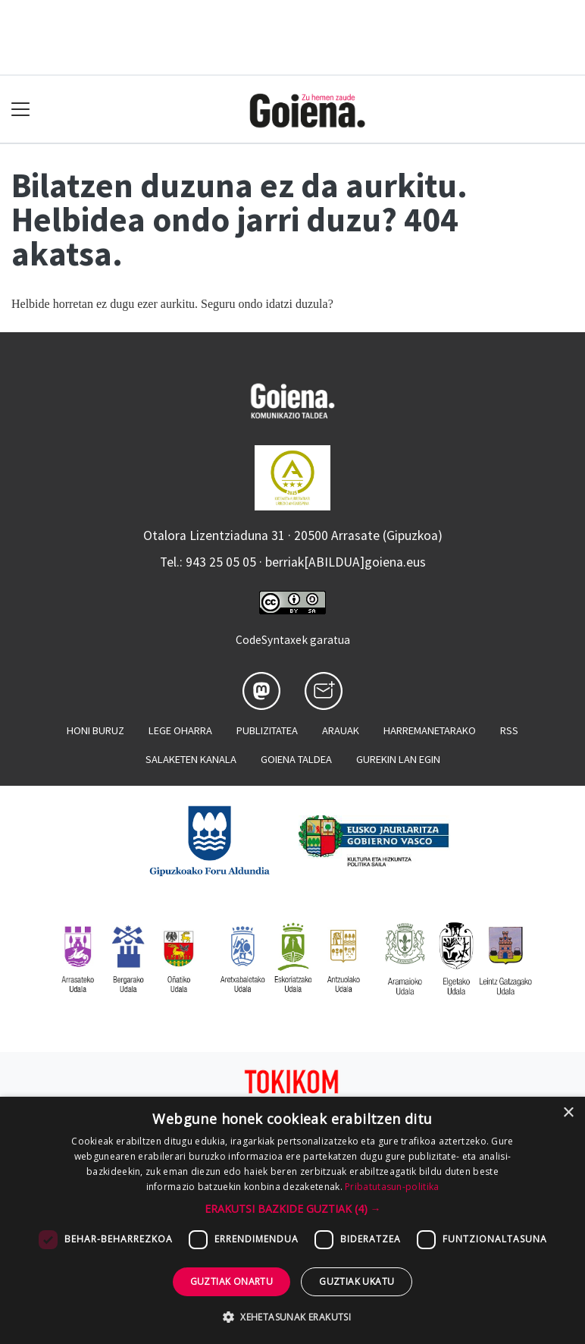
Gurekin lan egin (398, 759)
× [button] (568, 1113)
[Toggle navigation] (21, 109)
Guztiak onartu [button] (232, 1281)
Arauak (340, 730)
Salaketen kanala (190, 759)
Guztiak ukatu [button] (356, 1281)
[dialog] (292, 1220)
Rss (509, 730)
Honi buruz (95, 730)
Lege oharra (180, 730)
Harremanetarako (429, 730)
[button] (293, 1209)
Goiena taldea (296, 759)
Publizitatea (267, 730)
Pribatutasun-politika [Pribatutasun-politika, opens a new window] (392, 1186)
